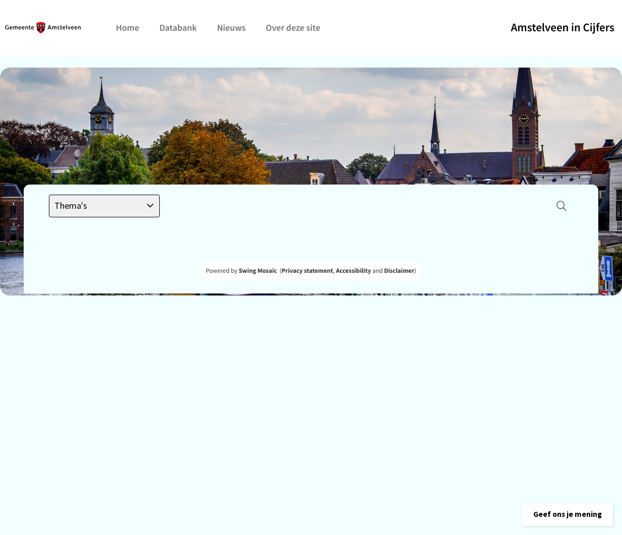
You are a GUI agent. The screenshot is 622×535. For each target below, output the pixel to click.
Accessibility (353, 271)
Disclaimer (399, 271)
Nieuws (231, 27)
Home (127, 27)
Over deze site (293, 27)
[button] (563, 512)
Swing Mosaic (257, 271)
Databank (178, 27)
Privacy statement (307, 271)
